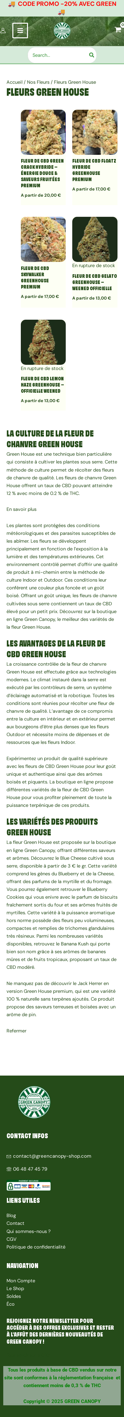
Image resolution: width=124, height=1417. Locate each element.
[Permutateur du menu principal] (20, 30)
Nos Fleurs (38, 82)
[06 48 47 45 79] (62, 1166)
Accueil (14, 82)
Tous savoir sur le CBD (28, 1355)
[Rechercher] (92, 55)
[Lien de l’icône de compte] (3, 30)
